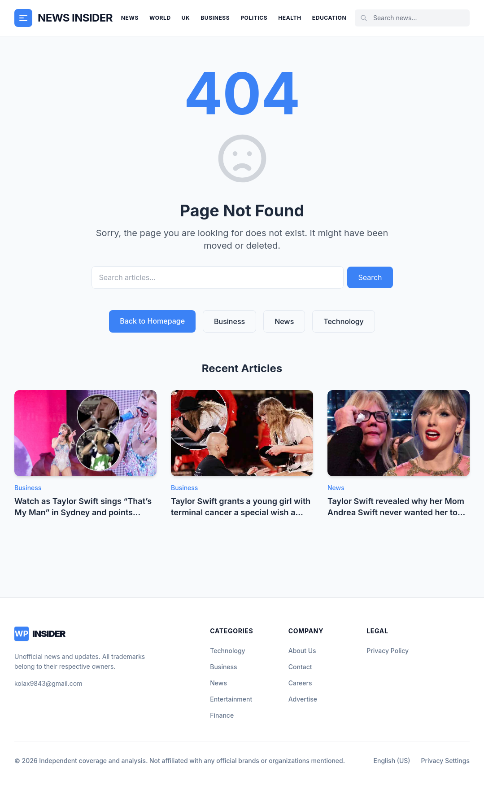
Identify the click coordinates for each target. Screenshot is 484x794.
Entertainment (231, 699)
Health (289, 17)
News (130, 17)
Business (215, 17)
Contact (300, 667)
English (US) (392, 760)
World (160, 17)
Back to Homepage (152, 320)
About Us (302, 650)
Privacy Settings (445, 760)
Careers (300, 683)
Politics (253, 17)
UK (186, 17)
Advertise (302, 699)
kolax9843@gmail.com (48, 683)
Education (329, 17)
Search (370, 277)
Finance (222, 715)
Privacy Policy (387, 650)
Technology (343, 321)
